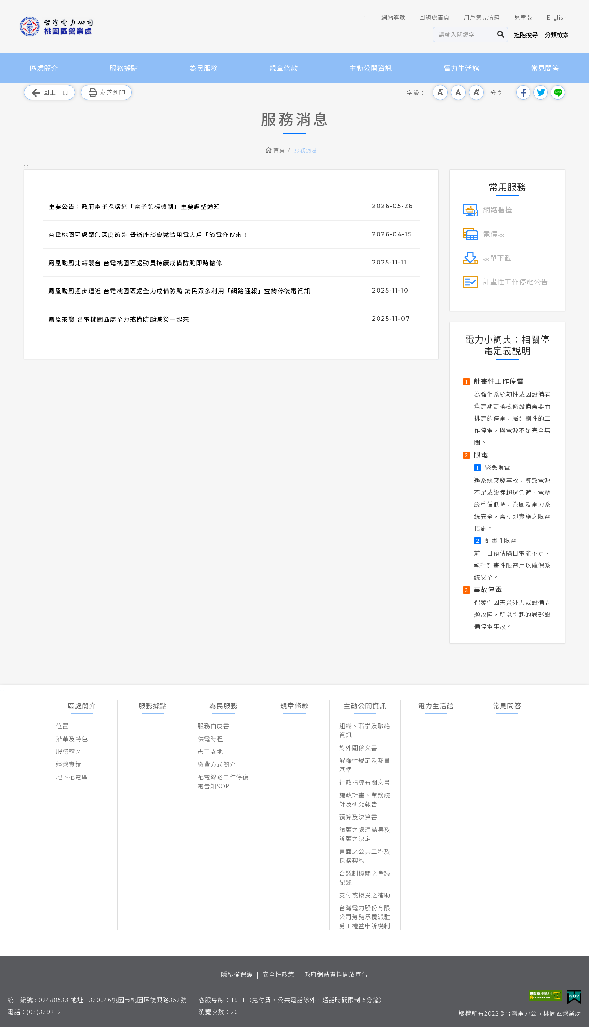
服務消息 (305, 150)
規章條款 (283, 68)
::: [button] (364, 16)
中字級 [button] (458, 92)
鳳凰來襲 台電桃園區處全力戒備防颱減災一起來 (118, 318)
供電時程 (210, 738)
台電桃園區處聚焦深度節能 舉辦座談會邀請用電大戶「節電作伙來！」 (151, 234)
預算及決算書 (358, 816)
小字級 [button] (440, 92)
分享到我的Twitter (540, 92)
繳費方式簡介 (217, 764)
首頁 (279, 150)
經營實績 (69, 764)
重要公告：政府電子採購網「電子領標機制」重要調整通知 (134, 206)
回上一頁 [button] (49, 93)
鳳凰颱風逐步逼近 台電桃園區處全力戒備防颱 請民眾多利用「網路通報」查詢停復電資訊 (179, 290)
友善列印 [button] (106, 93)
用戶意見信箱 (476, 17)
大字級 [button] (476, 92)
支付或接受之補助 (364, 894)
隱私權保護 (237, 974)
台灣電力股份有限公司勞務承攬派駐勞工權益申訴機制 (364, 916)
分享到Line (558, 92)
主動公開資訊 (370, 68)
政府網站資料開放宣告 (336, 974)
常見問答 (545, 68)
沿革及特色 (72, 738)
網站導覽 (388, 17)
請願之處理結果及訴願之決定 (364, 834)
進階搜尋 (526, 34)
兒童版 (518, 17)
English (551, 17)
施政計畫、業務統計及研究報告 (364, 799)
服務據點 (124, 68)
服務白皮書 (214, 725)
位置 (62, 725)
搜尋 (501, 34)
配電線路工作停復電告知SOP (223, 781)
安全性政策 (278, 974)
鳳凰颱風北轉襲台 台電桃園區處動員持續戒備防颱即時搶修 (135, 262)
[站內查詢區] (463, 34)
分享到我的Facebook (523, 92)
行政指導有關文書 (364, 782)
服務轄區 (69, 751)
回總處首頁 (429, 17)
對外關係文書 (358, 747)
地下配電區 (72, 776)
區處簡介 (44, 68)
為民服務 (204, 68)
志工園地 (210, 751)
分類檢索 (557, 34)
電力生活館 (461, 68)
